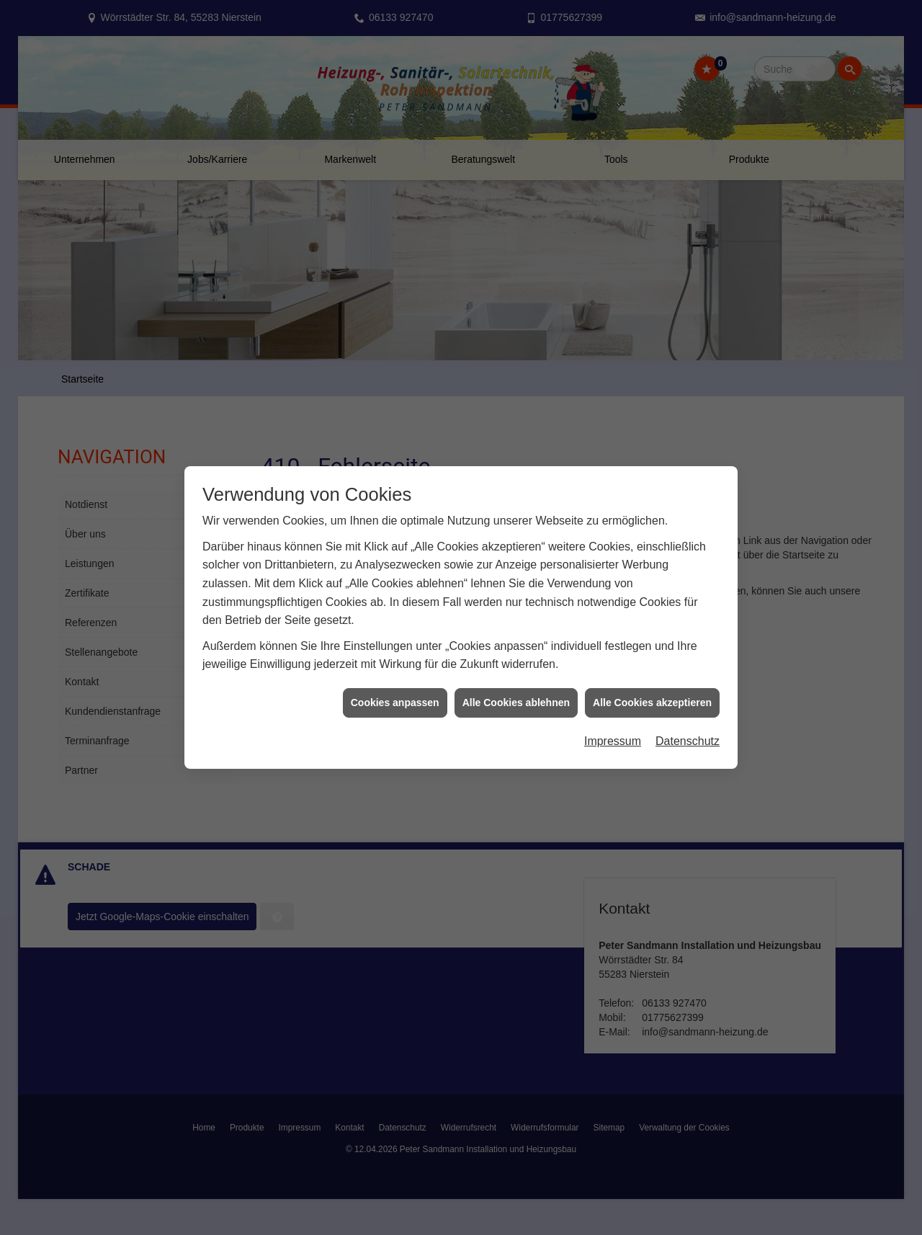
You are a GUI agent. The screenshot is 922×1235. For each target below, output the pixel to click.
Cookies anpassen (395, 693)
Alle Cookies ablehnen (516, 693)
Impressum (612, 732)
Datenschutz (687, 732)
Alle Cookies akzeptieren (652, 693)
